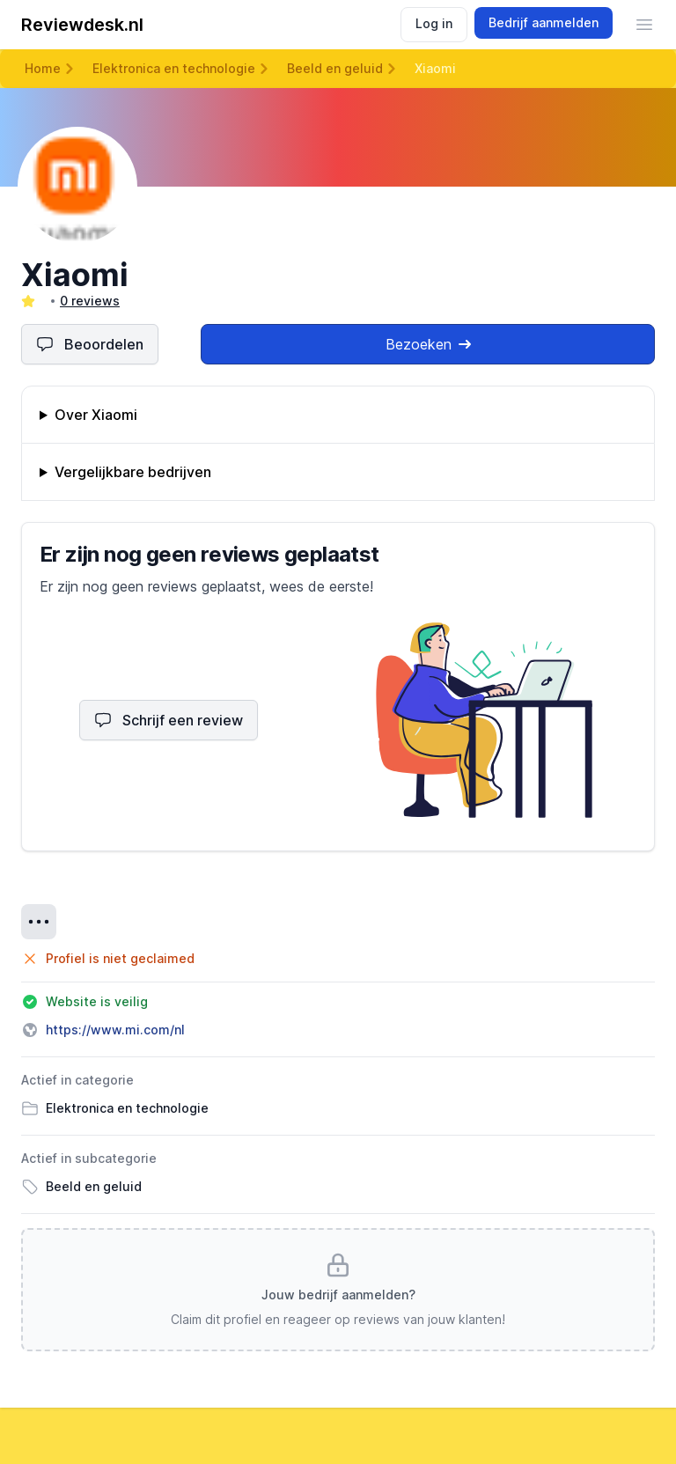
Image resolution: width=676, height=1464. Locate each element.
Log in (433, 23)
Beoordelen (89, 344)
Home (43, 68)
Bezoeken (428, 344)
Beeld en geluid (335, 68)
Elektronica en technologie (173, 68)
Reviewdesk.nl (82, 24)
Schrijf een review (168, 720)
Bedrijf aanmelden (544, 22)
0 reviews (90, 300)
